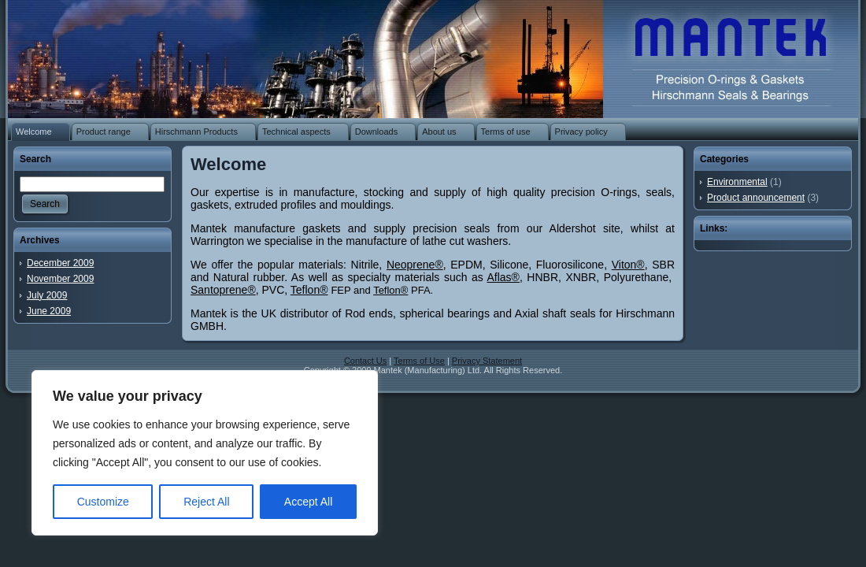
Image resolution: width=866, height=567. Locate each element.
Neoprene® (415, 264)
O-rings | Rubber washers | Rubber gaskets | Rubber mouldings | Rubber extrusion (721, 55)
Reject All (206, 501)
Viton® (628, 264)
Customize (103, 501)
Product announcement (756, 197)
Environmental (737, 181)
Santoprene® (223, 290)
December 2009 (60, 263)
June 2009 (49, 311)
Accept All (308, 501)
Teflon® (309, 290)
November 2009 (60, 278)
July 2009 (47, 295)
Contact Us (365, 360)
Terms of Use (419, 360)
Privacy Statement (487, 360)
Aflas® (503, 277)
